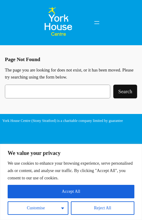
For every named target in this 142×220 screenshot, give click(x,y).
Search (125, 91)
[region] (71, 182)
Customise (36, 208)
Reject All (102, 208)
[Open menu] (96, 22)
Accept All (71, 191)
